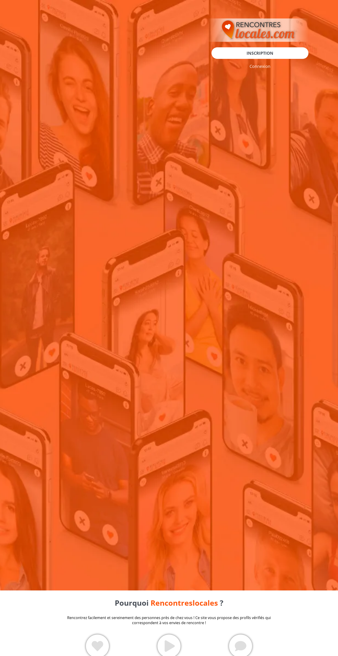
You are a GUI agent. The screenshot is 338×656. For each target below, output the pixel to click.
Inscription (260, 53)
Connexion (260, 66)
